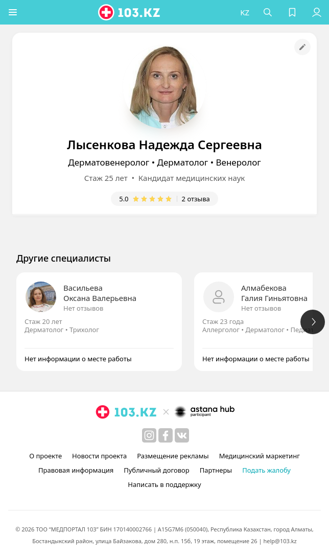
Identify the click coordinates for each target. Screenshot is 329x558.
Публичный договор (156, 470)
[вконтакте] (182, 435)
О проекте (45, 455)
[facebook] (165, 435)
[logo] (129, 12)
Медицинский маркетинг (259, 455)
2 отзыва (196, 198)
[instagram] (149, 435)
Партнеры (216, 470)
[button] (13, 12)
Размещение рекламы (172, 455)
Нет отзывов (83, 308)
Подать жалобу (266, 470)
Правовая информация (75, 470)
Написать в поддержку (164, 484)
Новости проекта (99, 455)
